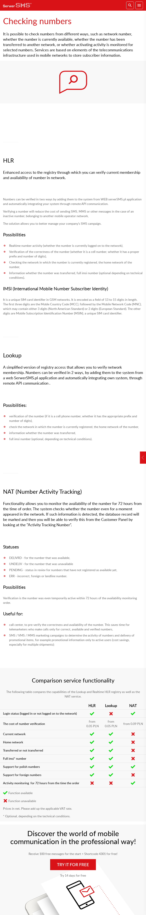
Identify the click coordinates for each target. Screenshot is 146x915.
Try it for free (73, 864)
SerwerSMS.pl (18, 5)
